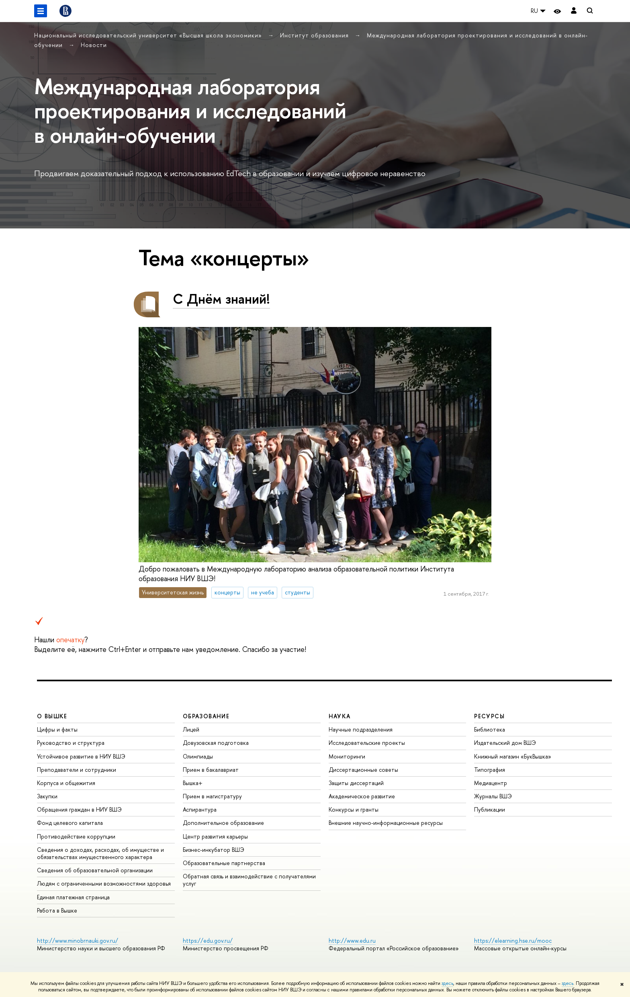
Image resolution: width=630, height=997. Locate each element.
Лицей (191, 729)
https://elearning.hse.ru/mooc (513, 940)
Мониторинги (347, 756)
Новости (94, 45)
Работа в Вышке (57, 910)
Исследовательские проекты (367, 742)
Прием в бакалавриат (211, 769)
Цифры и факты (57, 729)
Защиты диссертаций (356, 783)
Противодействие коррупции (76, 836)
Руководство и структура (70, 742)
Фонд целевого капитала (70, 822)
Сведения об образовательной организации (95, 870)
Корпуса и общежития (66, 783)
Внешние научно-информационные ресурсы (386, 822)
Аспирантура (200, 809)
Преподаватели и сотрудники (76, 769)
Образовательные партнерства (224, 863)
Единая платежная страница (73, 897)
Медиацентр (490, 783)
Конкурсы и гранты (353, 809)
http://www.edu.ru (352, 940)
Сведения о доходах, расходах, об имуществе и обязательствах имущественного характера (100, 853)
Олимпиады (198, 756)
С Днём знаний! (221, 298)
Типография (489, 769)
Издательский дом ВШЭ (505, 742)
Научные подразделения (361, 729)
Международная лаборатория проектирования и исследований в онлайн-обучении (190, 110)
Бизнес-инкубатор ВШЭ (213, 849)
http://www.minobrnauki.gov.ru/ (77, 940)
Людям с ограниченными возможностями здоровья (104, 883)
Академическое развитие (362, 796)
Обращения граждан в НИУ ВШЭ (79, 809)
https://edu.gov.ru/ (208, 940)
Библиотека (489, 729)
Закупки (47, 796)
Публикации (489, 809)
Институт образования (315, 35)
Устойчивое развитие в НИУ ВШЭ (81, 756)
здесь (447, 983)
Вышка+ (192, 783)
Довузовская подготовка (216, 742)
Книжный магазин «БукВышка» (512, 756)
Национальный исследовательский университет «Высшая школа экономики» (149, 35)
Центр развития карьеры (215, 836)
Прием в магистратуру (212, 796)
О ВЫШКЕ (52, 716)
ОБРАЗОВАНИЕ (206, 716)
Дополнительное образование (223, 822)
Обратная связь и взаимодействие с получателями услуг (249, 879)
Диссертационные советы (363, 769)
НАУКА (340, 716)
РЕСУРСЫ (489, 716)
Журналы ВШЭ (493, 796)
